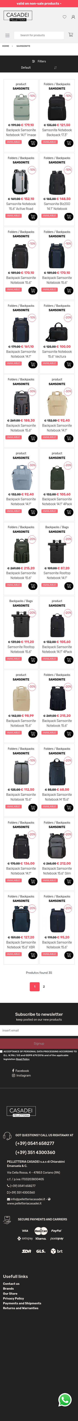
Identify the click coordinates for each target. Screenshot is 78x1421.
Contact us (11, 1284)
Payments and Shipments (22, 1303)
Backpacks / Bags (57, 527)
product (21, 84)
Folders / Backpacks (57, 84)
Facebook (20, 1071)
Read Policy (23, 1059)
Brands (8, 1288)
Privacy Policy (13, 1298)
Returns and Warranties (20, 1308)
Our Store (10, 1293)
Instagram (21, 1075)
